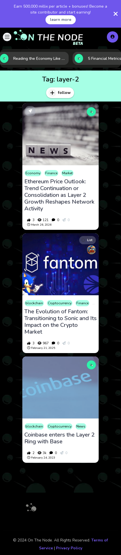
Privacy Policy (69, 548)
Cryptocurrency (60, 303)
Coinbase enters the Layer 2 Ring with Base (59, 438)
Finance (51, 173)
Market (67, 173)
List (87, 240)
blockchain (34, 303)
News (80, 426)
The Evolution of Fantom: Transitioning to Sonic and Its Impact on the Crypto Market (60, 321)
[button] (7, 37)
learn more (60, 19)
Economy (32, 173)
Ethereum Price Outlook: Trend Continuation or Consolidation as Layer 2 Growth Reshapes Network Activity (59, 195)
